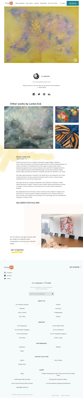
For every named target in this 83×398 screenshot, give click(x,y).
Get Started (72, 3)
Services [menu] (36, 3)
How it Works (22, 312)
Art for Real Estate (58, 326)
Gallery (22, 360)
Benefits (22, 308)
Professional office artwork (22, 379)
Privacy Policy (55, 395)
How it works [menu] (29, 3)
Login (63, 3)
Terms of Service (65, 395)
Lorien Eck (46, 76)
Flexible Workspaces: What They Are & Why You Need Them (58, 374)
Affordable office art (22, 387)
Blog (22, 373)
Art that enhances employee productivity (58, 383)
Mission (58, 304)
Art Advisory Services (22, 304)
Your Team (22, 316)
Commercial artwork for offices (58, 379)
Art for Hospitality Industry (58, 334)
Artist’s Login (58, 338)
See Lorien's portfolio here (27, 203)
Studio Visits (22, 364)
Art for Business (22, 326)
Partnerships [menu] (43, 3)
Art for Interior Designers (22, 330)
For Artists (22, 338)
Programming (58, 312)
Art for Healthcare (58, 330)
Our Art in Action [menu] (52, 3)
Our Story (58, 308)
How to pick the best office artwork (22, 383)
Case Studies (58, 360)
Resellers (22, 347)
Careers (58, 316)
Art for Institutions (22, 334)
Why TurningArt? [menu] (20, 3)
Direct (22, 351)
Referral (58, 347)
